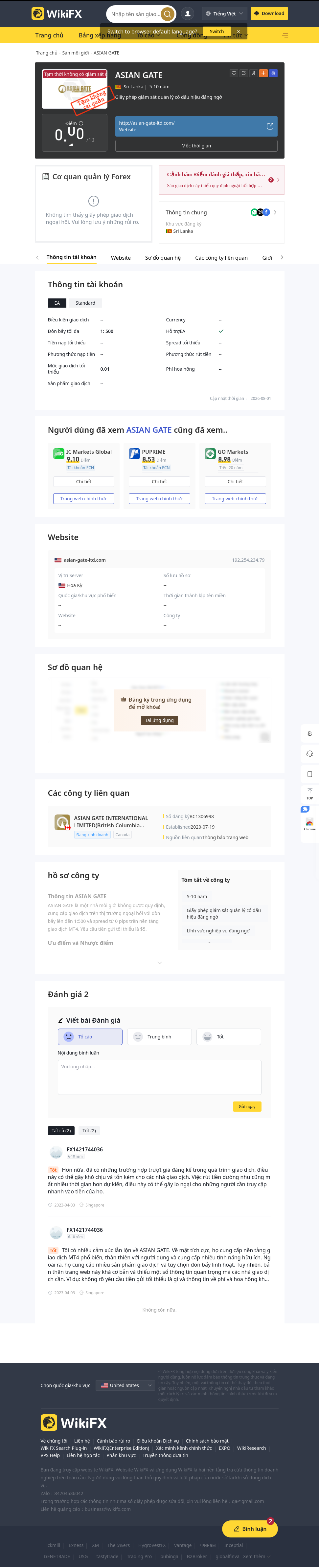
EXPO (224, 1448)
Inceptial (233, 1545)
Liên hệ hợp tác (83, 1455)
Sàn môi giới (75, 53)
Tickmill (52, 1545)
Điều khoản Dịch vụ (158, 1441)
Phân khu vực (121, 1455)
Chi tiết (83, 481)
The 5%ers (118, 1545)
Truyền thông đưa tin (165, 1455)
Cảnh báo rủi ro (113, 1441)
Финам (208, 1545)
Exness (76, 1545)
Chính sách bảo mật (207, 1441)
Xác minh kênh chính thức (184, 1448)
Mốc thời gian (196, 145)
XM (95, 1545)
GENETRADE (57, 1556)
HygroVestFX (152, 1545)
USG (83, 1556)
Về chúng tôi (54, 1441)
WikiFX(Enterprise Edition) (121, 1448)
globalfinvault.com (236, 1556)
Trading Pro (139, 1556)
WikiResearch (251, 1448)
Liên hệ (82, 1441)
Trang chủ (46, 53)
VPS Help (50, 1455)
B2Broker (197, 1556)
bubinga (169, 1556)
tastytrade (107, 1556)
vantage (183, 1545)
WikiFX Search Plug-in (64, 1448)
